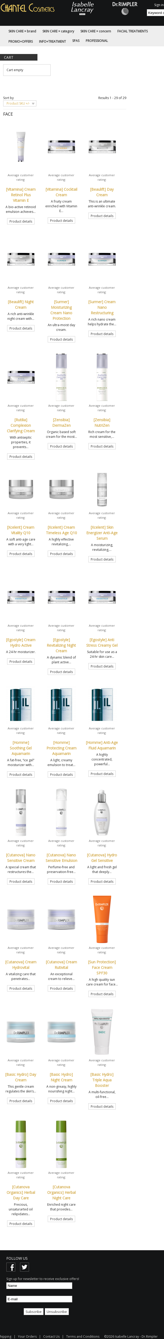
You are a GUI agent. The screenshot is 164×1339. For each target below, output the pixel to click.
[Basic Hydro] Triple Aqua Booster (101, 1080)
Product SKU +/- (18, 103)
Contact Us (51, 1336)
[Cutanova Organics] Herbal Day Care (21, 1192)
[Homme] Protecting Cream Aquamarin (61, 748)
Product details (20, 221)
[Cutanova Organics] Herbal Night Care (61, 1192)
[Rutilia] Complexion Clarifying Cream (21, 425)
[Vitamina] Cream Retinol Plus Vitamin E (21, 195)
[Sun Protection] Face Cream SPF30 (102, 967)
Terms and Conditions (82, 1336)
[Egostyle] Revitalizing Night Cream (61, 645)
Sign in (159, 5)
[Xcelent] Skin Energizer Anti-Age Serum (102, 533)
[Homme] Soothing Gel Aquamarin (21, 748)
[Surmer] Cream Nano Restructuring (101, 307)
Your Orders (27, 1336)
